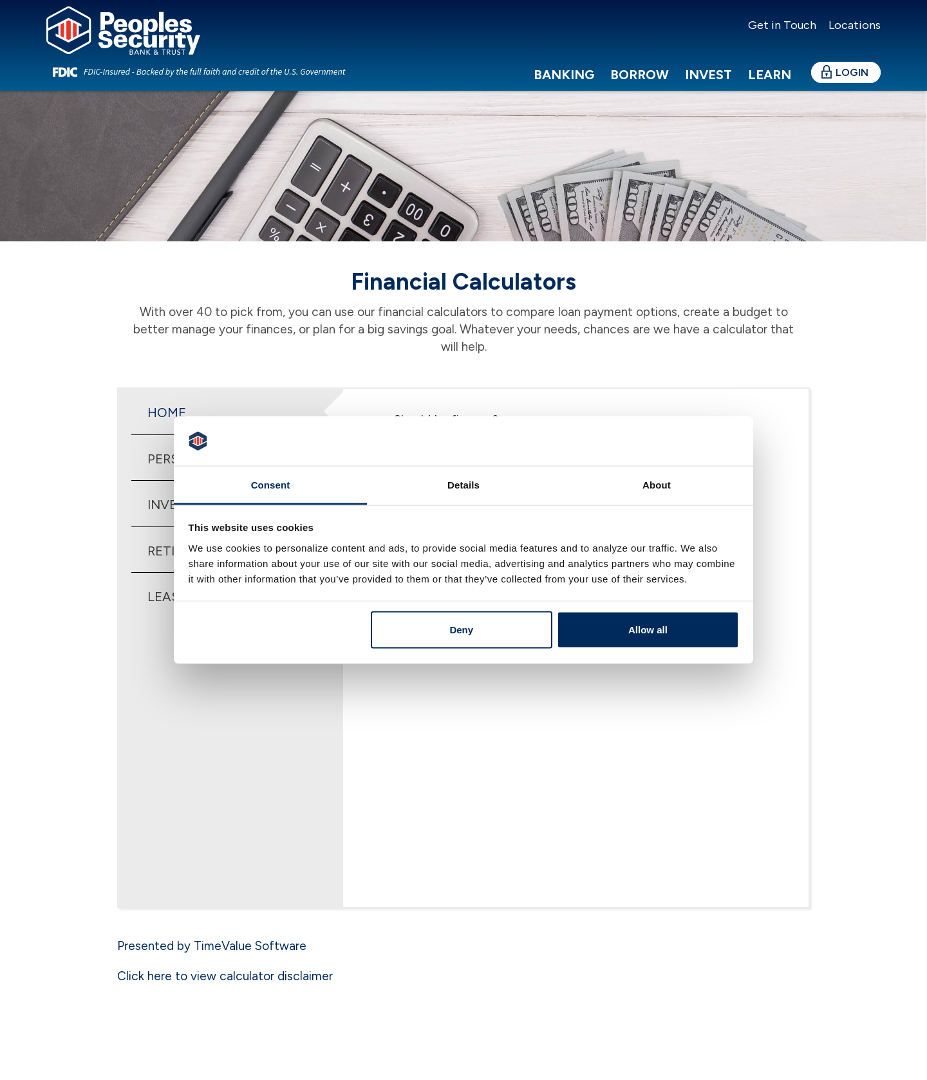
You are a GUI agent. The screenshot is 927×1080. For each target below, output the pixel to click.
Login (852, 87)
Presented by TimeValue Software (211, 945)
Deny (461, 629)
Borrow (639, 89)
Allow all (648, 629)
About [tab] (656, 484)
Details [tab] (463, 484)
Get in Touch (782, 25)
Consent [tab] (270, 484)
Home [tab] (166, 412)
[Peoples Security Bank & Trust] (139, 39)
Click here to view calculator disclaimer (225, 976)
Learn (769, 89)
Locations (853, 25)
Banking (564, 89)
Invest (708, 89)
